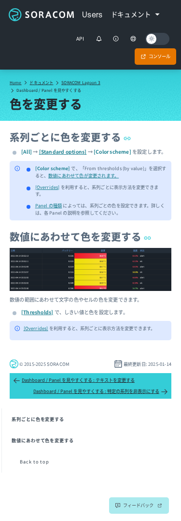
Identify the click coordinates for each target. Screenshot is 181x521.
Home (16, 82)
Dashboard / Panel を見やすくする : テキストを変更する (74, 380)
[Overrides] (47, 187)
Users (92, 14)
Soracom (41, 14)
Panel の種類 (48, 205)
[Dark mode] (157, 39)
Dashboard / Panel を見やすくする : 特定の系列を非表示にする (100, 391)
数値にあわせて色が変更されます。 (83, 175)
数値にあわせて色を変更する (80, 236)
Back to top (34, 461)
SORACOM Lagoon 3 (80, 82)
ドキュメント (41, 82)
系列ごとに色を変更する (70, 137)
